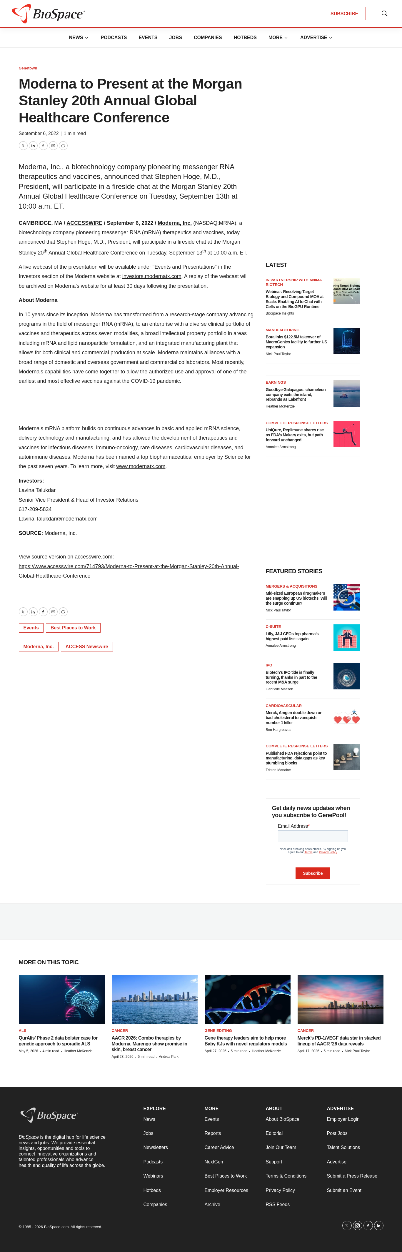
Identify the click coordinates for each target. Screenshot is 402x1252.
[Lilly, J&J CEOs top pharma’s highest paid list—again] (346, 637)
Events (148, 37)
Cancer (120, 1030)
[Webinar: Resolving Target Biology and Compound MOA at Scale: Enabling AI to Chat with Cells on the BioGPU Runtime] (346, 291)
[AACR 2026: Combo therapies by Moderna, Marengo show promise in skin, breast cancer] (155, 999)
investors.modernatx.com (151, 276)
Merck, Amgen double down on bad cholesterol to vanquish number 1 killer (294, 717)
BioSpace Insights (280, 313)
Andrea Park (169, 1057)
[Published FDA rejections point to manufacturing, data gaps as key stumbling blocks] (346, 757)
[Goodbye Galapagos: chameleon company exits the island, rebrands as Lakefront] (346, 393)
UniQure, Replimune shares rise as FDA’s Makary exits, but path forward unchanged (295, 435)
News (76, 37)
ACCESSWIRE (84, 223)
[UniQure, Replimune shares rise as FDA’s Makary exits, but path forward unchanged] (346, 434)
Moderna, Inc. (175, 223)
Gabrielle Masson (279, 689)
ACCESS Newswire (87, 646)
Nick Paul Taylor (278, 354)
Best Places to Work (73, 627)
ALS (22, 1030)
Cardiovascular (284, 706)
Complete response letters (297, 423)
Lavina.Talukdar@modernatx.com (58, 519)
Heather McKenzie (280, 406)
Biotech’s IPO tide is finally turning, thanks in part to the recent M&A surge (291, 677)
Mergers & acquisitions (292, 586)
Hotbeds (245, 37)
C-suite (273, 626)
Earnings (276, 382)
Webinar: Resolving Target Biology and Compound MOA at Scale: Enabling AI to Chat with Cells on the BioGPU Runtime (295, 299)
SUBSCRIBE (344, 13)
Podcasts (114, 37)
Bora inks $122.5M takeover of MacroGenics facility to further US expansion (296, 342)
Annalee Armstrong (281, 447)
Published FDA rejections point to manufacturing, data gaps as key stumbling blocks (296, 758)
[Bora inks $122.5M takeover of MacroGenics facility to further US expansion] (346, 341)
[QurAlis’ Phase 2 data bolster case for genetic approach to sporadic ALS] (62, 999)
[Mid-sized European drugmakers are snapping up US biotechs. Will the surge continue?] (346, 597)
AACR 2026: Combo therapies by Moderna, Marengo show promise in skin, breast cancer (149, 1043)
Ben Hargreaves (278, 730)
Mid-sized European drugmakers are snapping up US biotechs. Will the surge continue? (296, 598)
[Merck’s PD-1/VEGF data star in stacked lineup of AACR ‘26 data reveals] (340, 999)
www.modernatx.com (140, 466)
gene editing (218, 1030)
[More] (86, 37)
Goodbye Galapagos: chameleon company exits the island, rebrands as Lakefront (296, 394)
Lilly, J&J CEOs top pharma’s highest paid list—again (292, 636)
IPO (269, 665)
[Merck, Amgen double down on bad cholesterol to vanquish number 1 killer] (346, 717)
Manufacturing (283, 330)
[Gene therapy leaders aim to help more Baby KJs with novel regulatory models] (248, 999)
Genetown (28, 68)
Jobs (175, 37)
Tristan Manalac (278, 770)
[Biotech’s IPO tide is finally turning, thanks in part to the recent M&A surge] (346, 676)
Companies (208, 37)
